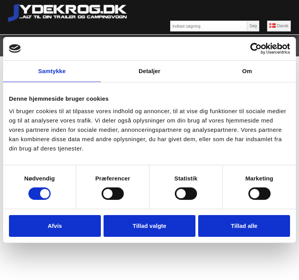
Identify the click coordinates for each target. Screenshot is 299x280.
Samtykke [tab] (52, 71)
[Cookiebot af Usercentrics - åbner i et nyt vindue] (256, 48)
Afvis (54, 225)
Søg (253, 25)
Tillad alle (244, 225)
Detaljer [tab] (149, 71)
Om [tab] (247, 71)
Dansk (278, 25)
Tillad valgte (149, 225)
